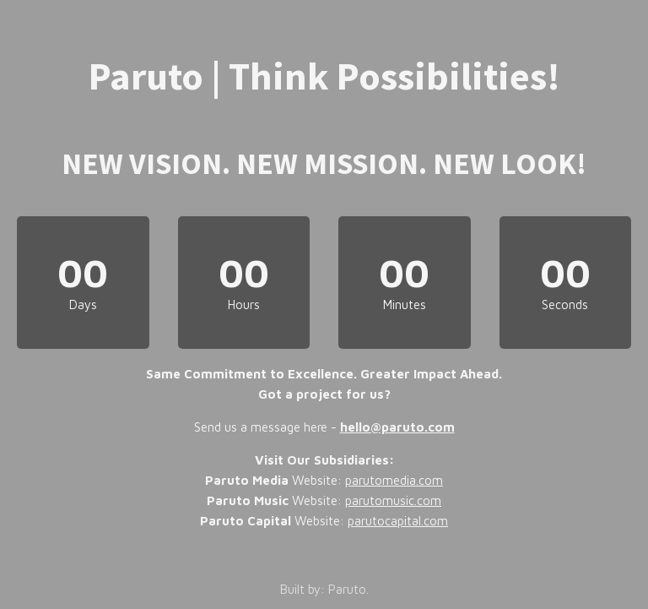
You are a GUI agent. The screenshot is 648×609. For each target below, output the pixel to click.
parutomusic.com (393, 500)
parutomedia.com (394, 480)
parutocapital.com (398, 521)
